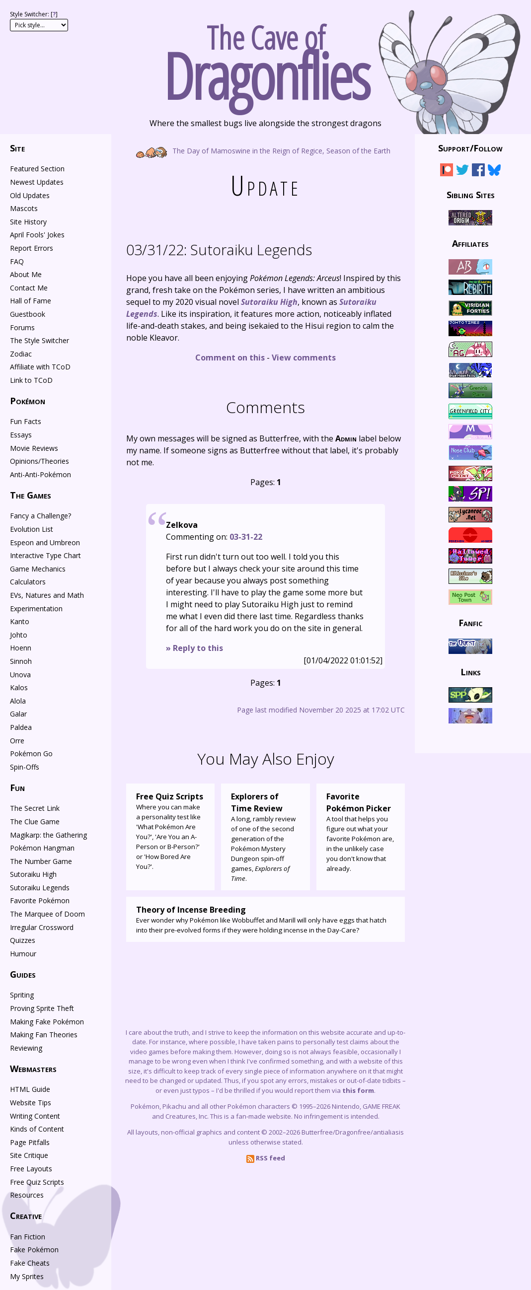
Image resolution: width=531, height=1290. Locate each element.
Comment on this (230, 357)
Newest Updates (37, 182)
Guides (23, 974)
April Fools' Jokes (37, 234)
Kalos (19, 687)
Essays (21, 434)
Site (17, 148)
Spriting (22, 995)
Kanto (19, 621)
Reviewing (26, 1048)
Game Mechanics (38, 568)
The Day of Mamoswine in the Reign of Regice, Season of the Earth (265, 150)
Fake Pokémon (34, 1249)
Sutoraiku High (33, 874)
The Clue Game (35, 821)
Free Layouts (31, 1168)
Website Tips (30, 1102)
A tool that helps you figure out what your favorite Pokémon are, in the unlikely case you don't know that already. (360, 831)
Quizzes (22, 940)
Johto (18, 635)
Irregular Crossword (42, 927)
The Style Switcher (39, 340)
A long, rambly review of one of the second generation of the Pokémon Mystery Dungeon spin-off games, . (265, 836)
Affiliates (470, 243)
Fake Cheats (30, 1263)
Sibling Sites (471, 194)
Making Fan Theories (43, 1034)
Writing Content (35, 1116)
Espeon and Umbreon (45, 542)
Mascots (24, 208)
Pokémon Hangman (42, 848)
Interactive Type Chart (45, 555)
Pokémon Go (31, 753)
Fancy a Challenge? (40, 515)
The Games (30, 495)
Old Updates (30, 195)
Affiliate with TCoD (40, 366)
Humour (23, 953)
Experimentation (36, 608)
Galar (18, 713)
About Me (26, 274)
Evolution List (31, 529)
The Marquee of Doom (47, 914)
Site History (28, 221)
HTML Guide (30, 1089)
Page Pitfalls (30, 1142)
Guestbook (27, 314)
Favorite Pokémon (40, 900)
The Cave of (265, 58)
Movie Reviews (34, 448)
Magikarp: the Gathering (48, 835)
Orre (17, 740)
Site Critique (29, 1155)
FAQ (17, 261)
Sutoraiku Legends (219, 249)
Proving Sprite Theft (42, 1008)
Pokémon (27, 401)
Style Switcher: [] (34, 14)
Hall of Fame (30, 300)
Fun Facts (25, 421)
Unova (20, 674)
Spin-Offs (24, 767)
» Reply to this (194, 648)
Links (470, 671)
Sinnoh (21, 661)
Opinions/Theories (39, 461)
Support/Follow (470, 148)
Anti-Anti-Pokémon (40, 474)
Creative (26, 1215)
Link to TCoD (31, 380)
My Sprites (27, 1276)
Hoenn (20, 647)
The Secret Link (35, 808)
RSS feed (265, 1157)
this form (358, 1090)
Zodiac (21, 353)
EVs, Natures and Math (47, 595)
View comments (304, 357)
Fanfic (470, 623)
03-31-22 (245, 536)
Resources (27, 1195)
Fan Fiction (27, 1236)
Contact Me (29, 287)
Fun (17, 787)
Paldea (21, 727)
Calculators (28, 581)
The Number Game (41, 861)
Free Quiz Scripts (37, 1182)
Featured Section (37, 168)
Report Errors (31, 248)
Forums (22, 327)
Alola (18, 701)
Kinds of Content (37, 1129)
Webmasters (33, 1069)
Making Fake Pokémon (47, 1021)
